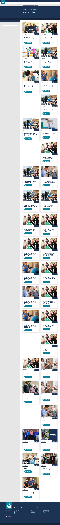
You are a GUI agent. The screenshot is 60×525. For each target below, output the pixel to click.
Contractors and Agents (47, 514)
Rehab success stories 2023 (47, 396)
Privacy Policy (33, 523)
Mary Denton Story (46, 511)
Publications (33, 512)
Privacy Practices (41, 523)
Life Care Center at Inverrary (12, 2)
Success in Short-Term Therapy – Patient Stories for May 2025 (30, 182)
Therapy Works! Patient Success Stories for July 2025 (48, 134)
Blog (47, 2)
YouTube (33, 517)
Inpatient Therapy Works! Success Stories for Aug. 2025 (48, 110)
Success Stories (36, 34)
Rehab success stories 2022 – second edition (48, 421)
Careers (51, 2)
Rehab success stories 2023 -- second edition (48, 373)
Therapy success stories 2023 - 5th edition (48, 350)
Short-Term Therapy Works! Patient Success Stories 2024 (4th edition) (30, 302)
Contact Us (57, 2)
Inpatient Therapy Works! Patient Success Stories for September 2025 (47, 86)
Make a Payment (56, 0)
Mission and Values (46, 510)
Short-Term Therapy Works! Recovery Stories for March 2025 (30, 206)
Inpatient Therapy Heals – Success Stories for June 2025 (48, 158)
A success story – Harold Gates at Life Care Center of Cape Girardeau (30, 445)
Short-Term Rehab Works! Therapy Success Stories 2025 (30, 230)
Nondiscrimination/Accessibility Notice (52, 523)
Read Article (28, 42)
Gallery (43, 2)
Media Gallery (33, 511)
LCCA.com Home (48, 0)
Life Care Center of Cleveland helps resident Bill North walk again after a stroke (48, 469)
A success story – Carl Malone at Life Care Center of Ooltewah (30, 493)
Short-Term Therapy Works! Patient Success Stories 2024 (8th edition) (30, 254)
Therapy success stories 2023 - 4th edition (30, 373)
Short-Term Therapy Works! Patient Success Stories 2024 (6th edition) (30, 278)
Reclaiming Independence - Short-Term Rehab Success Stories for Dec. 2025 (48, 62)
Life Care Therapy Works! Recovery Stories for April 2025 (48, 182)
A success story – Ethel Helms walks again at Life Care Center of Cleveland (30, 398)
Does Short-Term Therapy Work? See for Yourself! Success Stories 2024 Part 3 (48, 302)
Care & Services (37, 2)
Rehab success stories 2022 (29, 468)
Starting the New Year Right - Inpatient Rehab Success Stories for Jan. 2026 (30, 62)
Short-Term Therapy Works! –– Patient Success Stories (48, 326)
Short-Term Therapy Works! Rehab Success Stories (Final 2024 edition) (48, 230)
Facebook (33, 513)
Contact (15, 514)
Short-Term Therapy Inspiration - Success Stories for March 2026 (30, 38)
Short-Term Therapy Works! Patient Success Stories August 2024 (48, 278)
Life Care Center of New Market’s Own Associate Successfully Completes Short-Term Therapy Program (30, 87)
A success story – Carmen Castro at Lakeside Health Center (47, 445)
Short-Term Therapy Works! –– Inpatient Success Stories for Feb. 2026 (48, 38)
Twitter (32, 514)
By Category (5, 24)
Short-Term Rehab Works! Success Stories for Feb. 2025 (48, 206)
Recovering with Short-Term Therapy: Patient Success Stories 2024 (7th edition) (48, 254)
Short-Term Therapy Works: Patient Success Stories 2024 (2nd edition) (30, 326)
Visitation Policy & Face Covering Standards (30, 5)
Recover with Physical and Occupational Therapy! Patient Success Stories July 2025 (30, 134)
